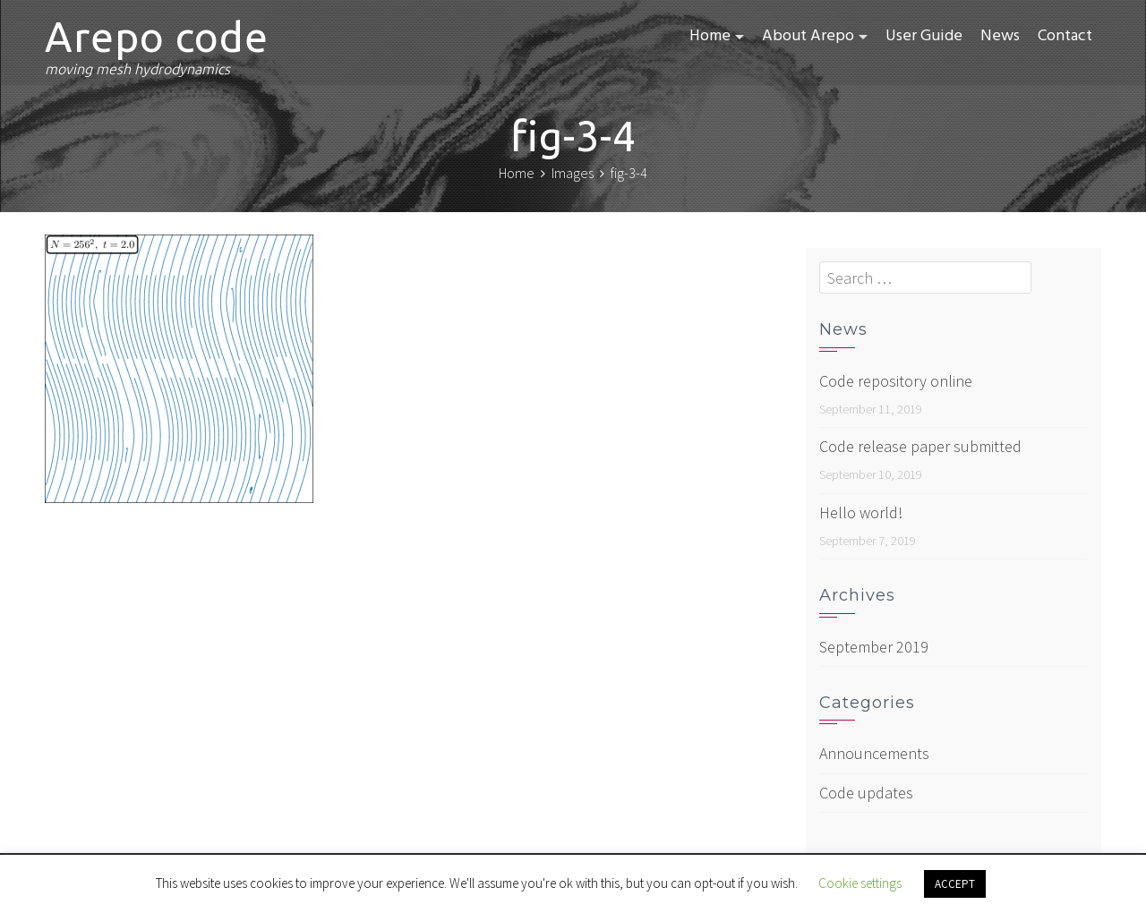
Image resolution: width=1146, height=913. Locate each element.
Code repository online (895, 381)
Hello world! (860, 512)
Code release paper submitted (920, 446)
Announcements (874, 753)
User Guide (923, 36)
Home (710, 36)
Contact (1065, 36)
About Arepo (808, 36)
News (1000, 36)
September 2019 (873, 646)
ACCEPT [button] (955, 884)
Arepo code (157, 36)
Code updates (866, 792)
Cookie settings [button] (860, 883)
